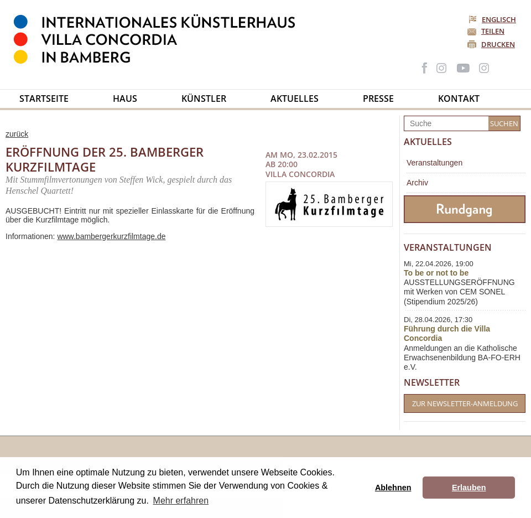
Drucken (498, 44)
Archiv (417, 182)
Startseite (44, 98)
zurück (17, 134)
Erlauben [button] (469, 487)
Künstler (203, 98)
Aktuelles (294, 98)
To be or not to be (436, 272)
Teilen (492, 31)
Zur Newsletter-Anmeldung (465, 403)
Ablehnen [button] (393, 487)
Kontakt (459, 98)
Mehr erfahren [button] (181, 500)
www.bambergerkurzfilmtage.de (111, 236)
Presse (378, 98)
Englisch (493, 19)
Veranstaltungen (434, 162)
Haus (125, 98)
